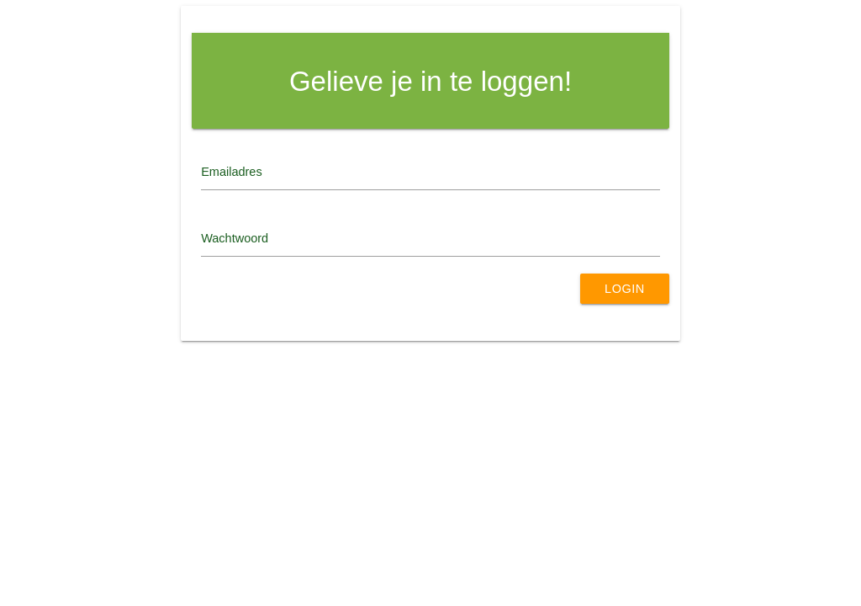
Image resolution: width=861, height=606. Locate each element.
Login (625, 288)
